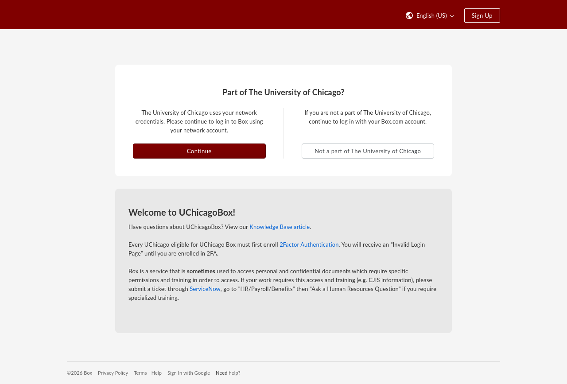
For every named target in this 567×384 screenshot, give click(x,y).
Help (156, 373)
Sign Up (482, 15)
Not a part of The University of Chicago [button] (368, 151)
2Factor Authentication (309, 244)
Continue (199, 151)
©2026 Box (79, 373)
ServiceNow (205, 288)
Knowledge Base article (279, 226)
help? (235, 373)
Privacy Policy (113, 373)
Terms (140, 373)
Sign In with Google (188, 373)
